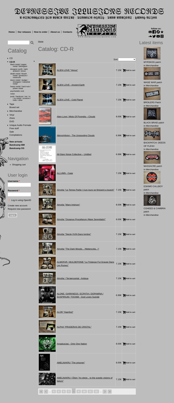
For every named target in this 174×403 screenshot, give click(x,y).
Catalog (17, 51)
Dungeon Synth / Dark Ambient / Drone (19, 70)
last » (110, 392)
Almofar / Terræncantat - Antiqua (72, 278)
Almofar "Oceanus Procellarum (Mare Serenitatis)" (81, 219)
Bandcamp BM (17, 145)
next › (105, 392)
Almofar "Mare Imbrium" (68, 204)
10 (84, 391)
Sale (11, 131)
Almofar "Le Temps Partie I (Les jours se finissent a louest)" (85, 190)
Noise (12, 94)
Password (14, 190)
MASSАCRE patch (153, 166)
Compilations (15, 135)
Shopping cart (19, 164)
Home (12, 32)
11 (90, 391)
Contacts (67, 32)
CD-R (12, 62)
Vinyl (11, 115)
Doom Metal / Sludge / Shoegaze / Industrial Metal (20, 82)
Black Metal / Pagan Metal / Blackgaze (18, 65)
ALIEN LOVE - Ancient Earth (71, 85)
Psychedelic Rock (17, 91)
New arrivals (15, 141)
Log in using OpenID (21, 200)
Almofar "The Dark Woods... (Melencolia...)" (78, 249)
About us (55, 32)
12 (96, 391)
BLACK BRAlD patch (154, 122)
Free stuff (14, 128)
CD (11, 58)
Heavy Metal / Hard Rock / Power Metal (20, 87)
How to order (40, 32)
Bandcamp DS (16, 148)
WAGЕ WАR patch (153, 82)
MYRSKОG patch (152, 62)
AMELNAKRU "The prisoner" (71, 362)
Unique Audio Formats (20, 125)
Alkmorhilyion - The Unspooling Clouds (76, 135)
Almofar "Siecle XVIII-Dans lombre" (74, 234)
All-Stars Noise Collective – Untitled (74, 154)
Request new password (19, 209)
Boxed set (14, 107)
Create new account (17, 205)
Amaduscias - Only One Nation (72, 343)
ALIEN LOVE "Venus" (67, 70)
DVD (11, 121)
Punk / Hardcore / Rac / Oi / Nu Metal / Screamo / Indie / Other (20, 98)
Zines (12, 118)
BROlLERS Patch (152, 102)
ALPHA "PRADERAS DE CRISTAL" (74, 327)
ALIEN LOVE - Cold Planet (70, 99)
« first (41, 392)
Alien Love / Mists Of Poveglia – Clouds (76, 116)
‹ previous (46, 392)
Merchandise (15, 111)
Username (14, 181)
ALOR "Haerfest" (65, 312)
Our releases (24, 32)
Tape (11, 104)
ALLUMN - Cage (65, 173)
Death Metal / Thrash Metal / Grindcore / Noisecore (19, 75)
